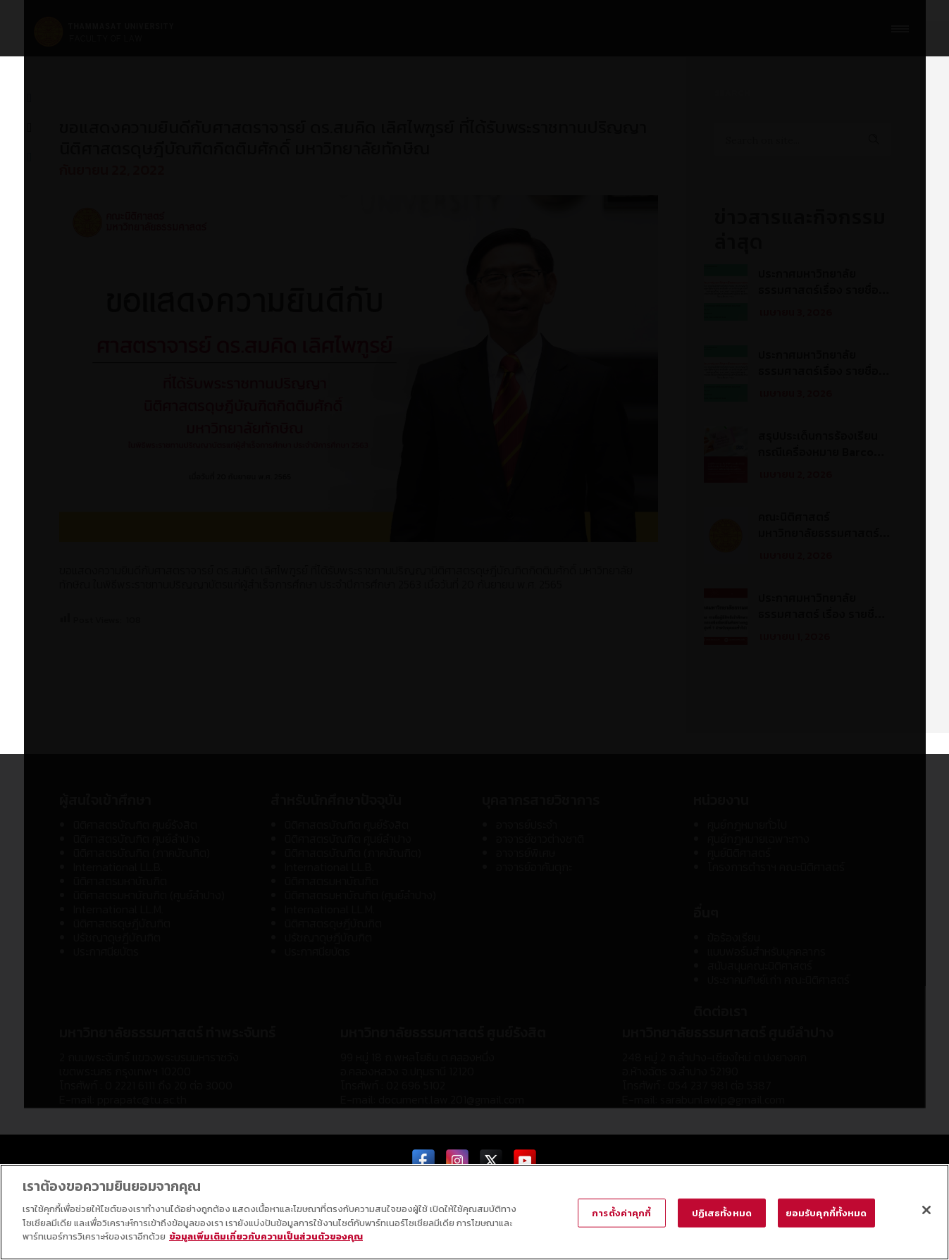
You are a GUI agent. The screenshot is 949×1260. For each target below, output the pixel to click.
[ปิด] (926, 1209)
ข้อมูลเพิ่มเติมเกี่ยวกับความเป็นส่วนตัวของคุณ (266, 1237)
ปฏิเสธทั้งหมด (722, 1212)
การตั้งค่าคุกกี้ (621, 1212)
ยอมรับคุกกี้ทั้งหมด (826, 1212)
